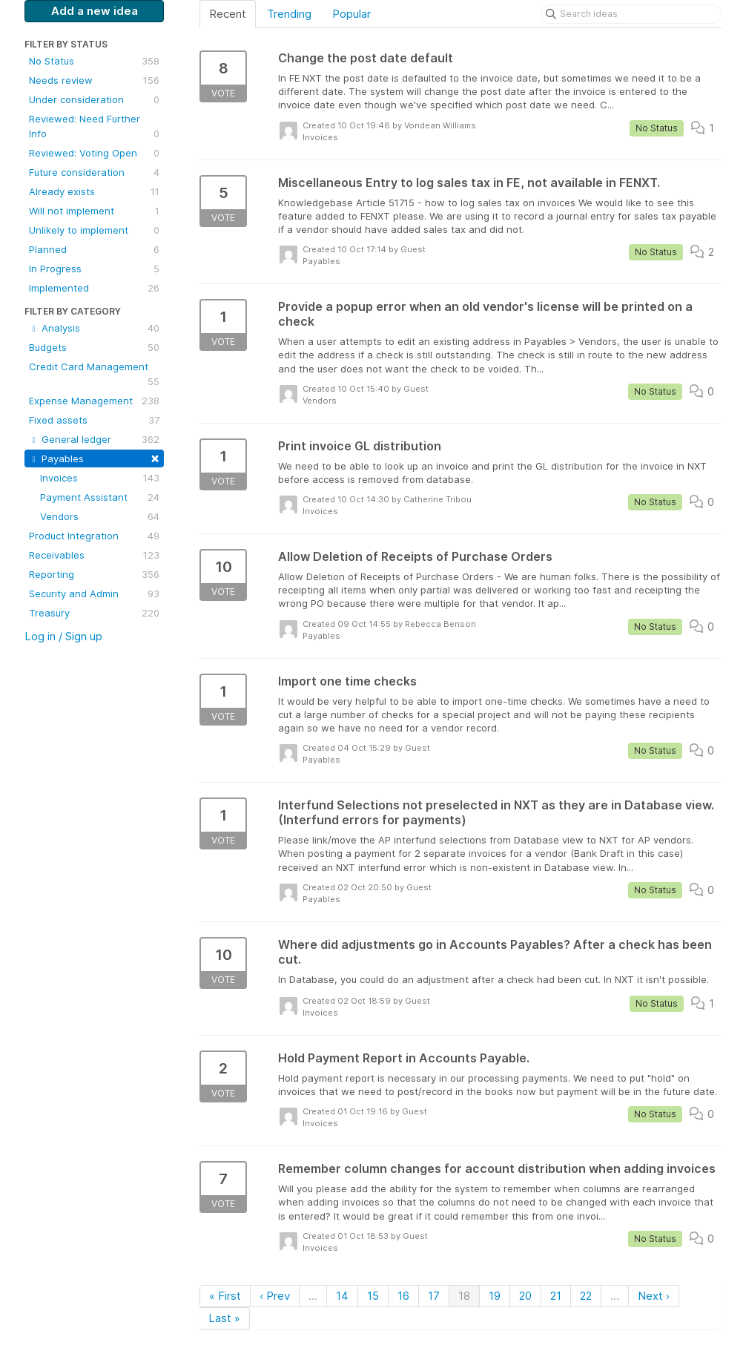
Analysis (94, 327)
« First (225, 1296)
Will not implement (94, 210)
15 (373, 1296)
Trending (289, 14)
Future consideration (94, 172)
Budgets (94, 347)
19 (495, 1296)
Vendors (99, 516)
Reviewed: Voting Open (94, 152)
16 (403, 1296)
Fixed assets (94, 419)
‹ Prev (275, 1296)
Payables (94, 457)
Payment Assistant (99, 497)
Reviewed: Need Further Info (94, 127)
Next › (654, 1296)
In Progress (94, 268)
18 (464, 1296)
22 (586, 1296)
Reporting (94, 574)
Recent (227, 14)
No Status (94, 60)
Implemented (94, 287)
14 (342, 1296)
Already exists (94, 191)
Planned (94, 249)
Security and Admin (94, 593)
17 (434, 1296)
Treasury (94, 612)
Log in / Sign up (63, 636)
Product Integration (94, 535)
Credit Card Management (94, 375)
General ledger (94, 439)
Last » (224, 1318)
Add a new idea (94, 11)
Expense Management (94, 400)
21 (555, 1296)
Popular (351, 14)
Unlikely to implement (94, 230)
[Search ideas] (631, 14)
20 (525, 1296)
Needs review (94, 80)
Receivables (94, 555)
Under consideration (94, 99)
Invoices (99, 477)
